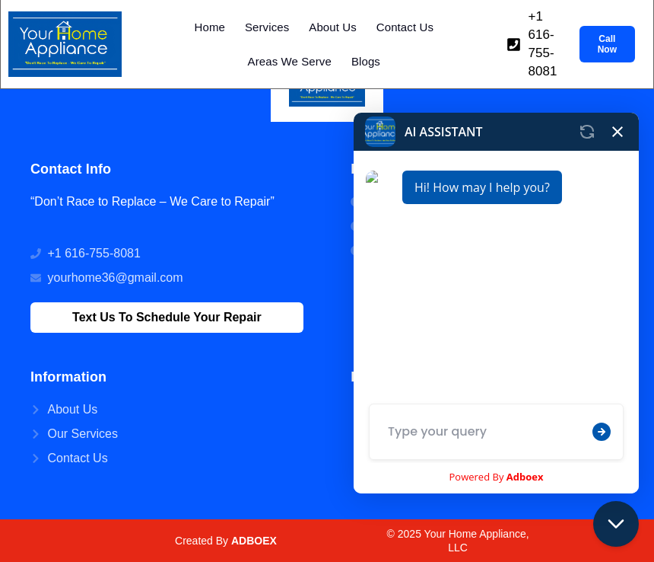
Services (267, 27)
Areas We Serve (290, 61)
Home (210, 27)
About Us (333, 27)
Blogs (365, 61)
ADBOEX (254, 541)
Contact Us (404, 27)
